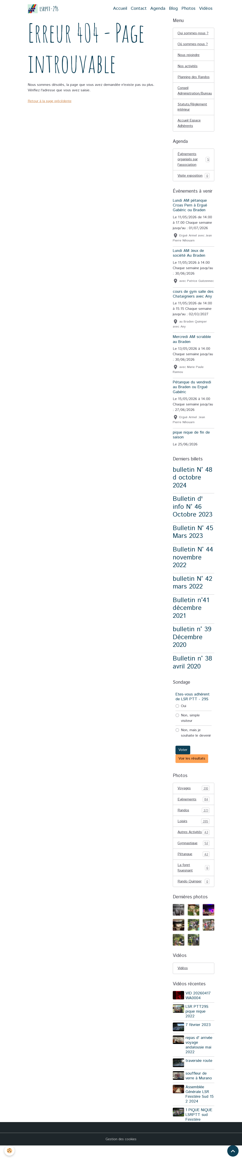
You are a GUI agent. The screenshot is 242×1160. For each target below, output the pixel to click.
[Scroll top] (233, 1151)
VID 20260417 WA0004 (198, 1010)
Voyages (194, 796)
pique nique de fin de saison (191, 442)
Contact (139, 8)
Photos (188, 8)
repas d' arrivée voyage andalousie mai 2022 (199, 1059)
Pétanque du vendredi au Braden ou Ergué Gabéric (192, 395)
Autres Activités (194, 843)
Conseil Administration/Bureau (195, 97)
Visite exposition (194, 183)
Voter (182, 757)
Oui (183, 714)
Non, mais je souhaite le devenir (196, 740)
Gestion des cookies (121, 1153)
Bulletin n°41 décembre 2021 (191, 615)
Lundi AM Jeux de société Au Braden (189, 261)
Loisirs (194, 829)
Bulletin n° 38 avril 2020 (192, 670)
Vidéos (205, 8)
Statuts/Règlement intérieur (193, 113)
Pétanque (194, 868)
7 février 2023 (198, 1040)
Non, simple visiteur (190, 726)
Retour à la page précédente (51, 101)
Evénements (194, 807)
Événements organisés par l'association (194, 167)
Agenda (157, 8)
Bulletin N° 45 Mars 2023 (193, 540)
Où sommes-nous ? (193, 44)
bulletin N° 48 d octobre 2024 (192, 485)
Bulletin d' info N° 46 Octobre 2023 (192, 514)
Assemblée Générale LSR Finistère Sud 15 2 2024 (200, 1108)
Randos (194, 818)
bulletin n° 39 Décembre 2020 (192, 645)
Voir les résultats (191, 766)
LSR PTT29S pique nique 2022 (197, 1026)
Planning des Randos (188, 80)
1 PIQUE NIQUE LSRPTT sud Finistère (199, 1129)
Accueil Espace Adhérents (190, 130)
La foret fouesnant (194, 882)
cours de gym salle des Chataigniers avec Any (193, 301)
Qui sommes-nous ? (193, 33)
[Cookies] (10, 1150)
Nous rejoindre (189, 55)
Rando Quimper (194, 896)
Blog (173, 8)
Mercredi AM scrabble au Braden (192, 347)
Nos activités (188, 66)
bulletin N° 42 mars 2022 (192, 590)
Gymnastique (194, 857)
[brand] (43, 9)
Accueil (120, 8)
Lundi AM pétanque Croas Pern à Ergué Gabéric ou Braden (190, 213)
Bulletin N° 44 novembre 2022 (193, 565)
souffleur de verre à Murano (199, 1090)
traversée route (199, 1075)
